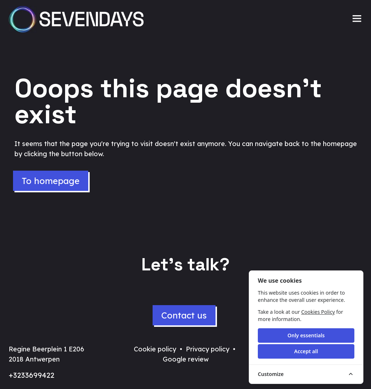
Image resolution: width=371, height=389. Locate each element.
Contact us (184, 315)
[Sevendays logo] (78, 19)
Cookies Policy (318, 311)
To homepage (51, 180)
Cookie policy (155, 349)
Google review (186, 359)
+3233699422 (31, 375)
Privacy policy (207, 349)
